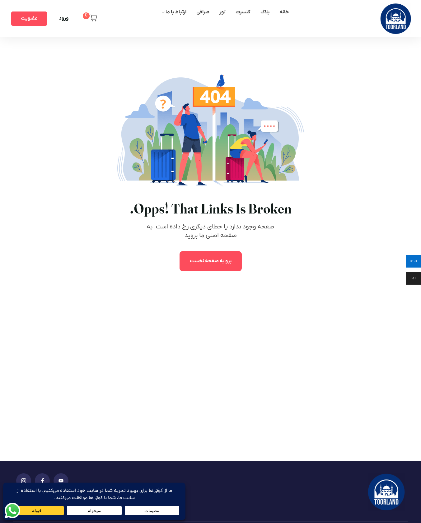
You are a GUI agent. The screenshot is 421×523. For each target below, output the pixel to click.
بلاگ (264, 12)
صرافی (202, 12)
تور (222, 12)
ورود (63, 18)
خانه (284, 12)
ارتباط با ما (176, 12)
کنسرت (243, 12)
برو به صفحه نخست (211, 261)
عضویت (29, 18)
